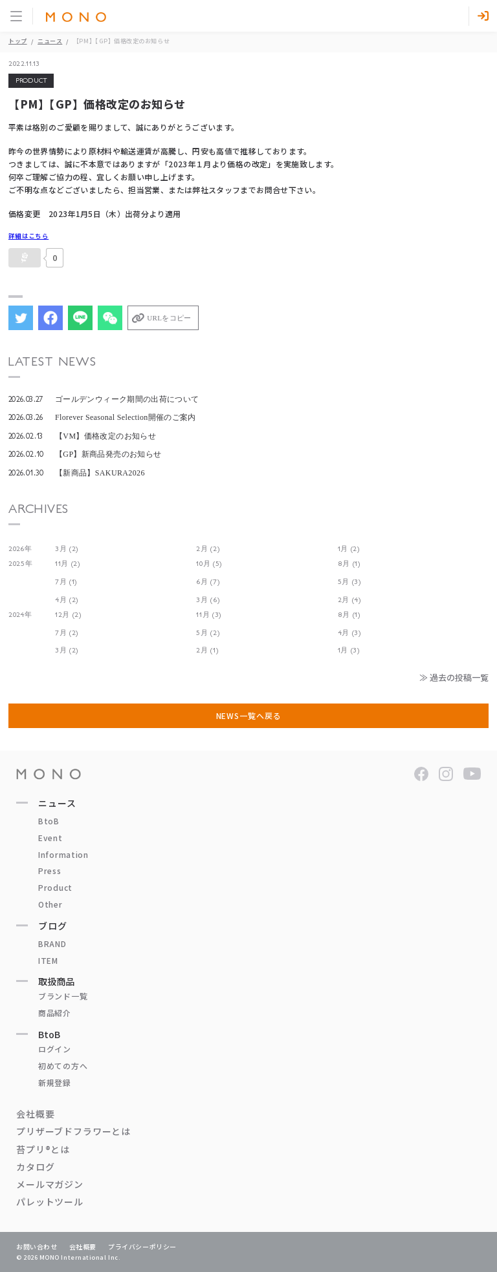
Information (63, 854)
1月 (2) (349, 549)
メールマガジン (49, 1184)
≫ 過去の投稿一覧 (454, 677)
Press (49, 870)
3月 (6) (207, 600)
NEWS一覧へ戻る (249, 715)
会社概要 (35, 1113)
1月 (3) (349, 650)
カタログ (35, 1166)
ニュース (50, 41)
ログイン (54, 1048)
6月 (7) (207, 582)
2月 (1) (207, 650)
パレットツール (49, 1201)
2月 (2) (207, 549)
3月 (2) (66, 549)
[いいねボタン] (24, 257)
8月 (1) (349, 563)
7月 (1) (66, 582)
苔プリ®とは (43, 1149)
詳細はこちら (28, 235)
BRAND (52, 943)
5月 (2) (207, 633)
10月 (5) (209, 563)
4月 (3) (349, 633)
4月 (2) (66, 600)
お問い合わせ (37, 1246)
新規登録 (54, 1082)
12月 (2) (68, 615)
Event (50, 837)
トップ (17, 41)
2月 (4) (349, 600)
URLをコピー (169, 318)
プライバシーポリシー (142, 1246)
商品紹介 (54, 1012)
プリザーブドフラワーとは (73, 1131)
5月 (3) (349, 582)
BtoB (49, 820)
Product (55, 887)
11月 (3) (208, 615)
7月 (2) (66, 633)
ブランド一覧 (62, 995)
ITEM (48, 960)
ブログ (52, 926)
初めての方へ (62, 1065)
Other (50, 904)
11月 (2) (67, 563)
